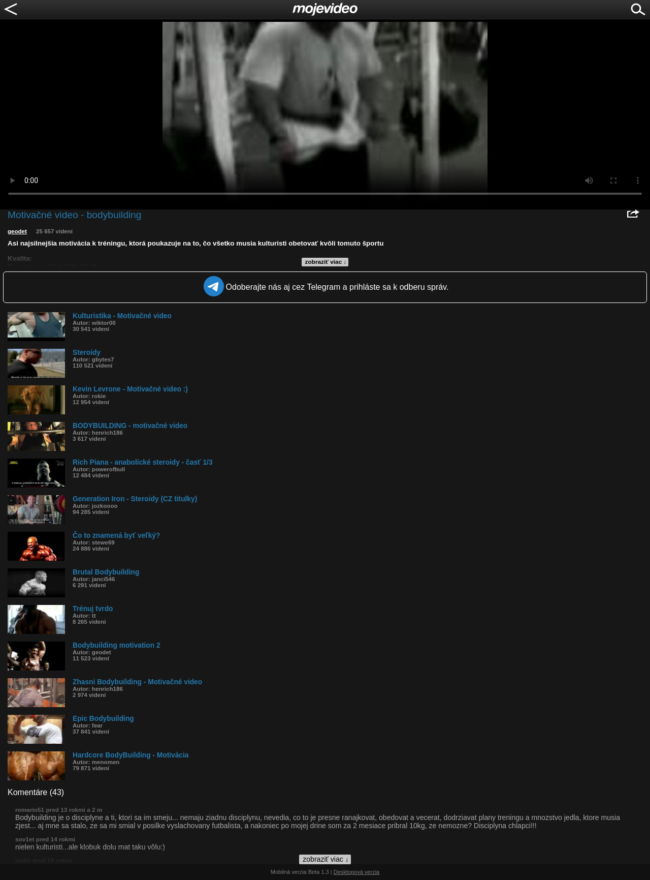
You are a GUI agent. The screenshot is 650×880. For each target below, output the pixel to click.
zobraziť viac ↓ (326, 261)
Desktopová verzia (357, 872)
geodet (17, 231)
